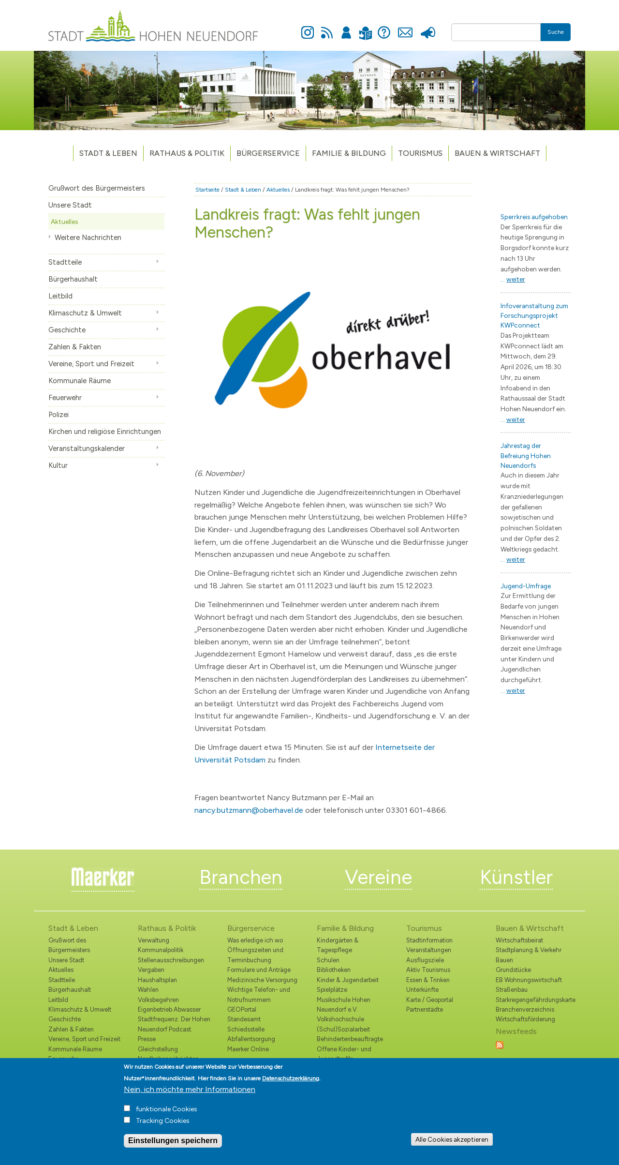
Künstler (516, 877)
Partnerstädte (424, 1009)
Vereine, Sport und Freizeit (91, 363)
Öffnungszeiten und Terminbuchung (255, 954)
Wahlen (148, 989)
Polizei (58, 414)
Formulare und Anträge (259, 969)
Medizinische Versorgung (262, 980)
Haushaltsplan (157, 980)
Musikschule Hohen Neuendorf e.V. (343, 1004)
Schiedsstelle (246, 1029)
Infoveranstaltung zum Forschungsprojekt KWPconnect (534, 315)
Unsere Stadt (70, 205)
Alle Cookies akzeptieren (451, 1147)
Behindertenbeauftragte (350, 1039)
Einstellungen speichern (173, 1148)
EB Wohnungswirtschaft (529, 980)
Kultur (58, 465)
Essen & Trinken (428, 980)
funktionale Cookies (166, 1117)
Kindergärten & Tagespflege (337, 945)
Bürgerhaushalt (73, 279)
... (513, 279)
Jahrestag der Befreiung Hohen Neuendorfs (526, 455)
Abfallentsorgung (251, 1039)
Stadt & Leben (108, 153)
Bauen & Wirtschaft (497, 153)
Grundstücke (513, 969)
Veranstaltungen (428, 950)
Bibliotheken (334, 969)
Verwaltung (153, 940)
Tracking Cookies (163, 1128)
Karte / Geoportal (429, 999)
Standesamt (244, 1019)
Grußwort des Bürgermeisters (96, 188)
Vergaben (151, 969)
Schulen (328, 960)
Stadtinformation (429, 940)
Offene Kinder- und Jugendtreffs (344, 1054)
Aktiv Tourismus (428, 969)
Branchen (240, 877)
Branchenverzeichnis (525, 1009)
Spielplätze (332, 989)
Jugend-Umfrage (526, 586)
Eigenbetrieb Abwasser (169, 1009)
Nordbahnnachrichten (168, 1058)
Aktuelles (64, 221)
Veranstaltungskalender (86, 448)
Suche (555, 32)
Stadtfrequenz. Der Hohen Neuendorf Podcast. (174, 1024)
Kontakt (405, 27)
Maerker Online (248, 1049)
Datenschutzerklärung (290, 1086)
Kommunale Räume (79, 380)
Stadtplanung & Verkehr (528, 950)
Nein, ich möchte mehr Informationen (189, 1097)
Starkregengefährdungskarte (533, 999)
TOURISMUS (420, 153)
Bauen (504, 960)
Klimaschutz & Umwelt (85, 313)
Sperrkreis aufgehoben (534, 217)
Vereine (378, 877)
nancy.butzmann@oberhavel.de (248, 810)
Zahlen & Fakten (74, 347)
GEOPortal (241, 1009)
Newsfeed (327, 27)
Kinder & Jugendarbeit (348, 980)
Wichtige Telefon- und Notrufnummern (258, 994)
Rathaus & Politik (186, 153)
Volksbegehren (158, 999)
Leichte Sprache (365, 27)
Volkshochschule (340, 1019)
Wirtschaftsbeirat (519, 940)
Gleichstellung (158, 1049)
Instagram (307, 27)
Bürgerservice (268, 153)
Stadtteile (65, 262)
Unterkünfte (422, 989)
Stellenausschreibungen (171, 960)
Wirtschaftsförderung (525, 1019)
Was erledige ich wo (255, 940)
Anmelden (346, 27)
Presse (427, 27)
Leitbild (60, 296)
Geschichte (67, 330)
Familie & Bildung (349, 153)
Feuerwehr (65, 397)
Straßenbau (512, 989)
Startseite (207, 189)
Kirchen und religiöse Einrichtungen (104, 431)
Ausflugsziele (425, 960)
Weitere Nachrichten (88, 237)
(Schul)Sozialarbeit (343, 1029)
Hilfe (384, 27)
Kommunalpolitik (160, 950)
